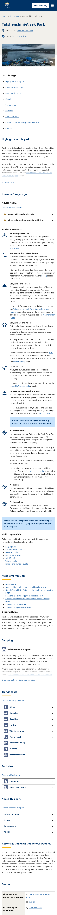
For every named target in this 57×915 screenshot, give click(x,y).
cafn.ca (32, 902)
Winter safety (11, 561)
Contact (8, 128)
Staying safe (10, 546)
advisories (14, 248)
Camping (9, 99)
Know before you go (14, 87)
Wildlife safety (11, 558)
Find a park (14, 16)
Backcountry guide (13, 555)
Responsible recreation (15, 549)
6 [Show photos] (51, 62)
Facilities (9, 111)
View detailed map (25, 30)
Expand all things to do (13, 700)
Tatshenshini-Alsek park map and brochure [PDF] (26, 587)
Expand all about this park (14, 807)
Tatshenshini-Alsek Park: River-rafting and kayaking (30, 674)
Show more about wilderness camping (19, 680)
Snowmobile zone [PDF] (15, 604)
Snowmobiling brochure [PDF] (18, 607)
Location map (11, 584)
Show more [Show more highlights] (8, 182)
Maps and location (13, 93)
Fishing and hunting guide (16, 564)
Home (4, 16)
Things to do (10, 105)
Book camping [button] (40, 5)
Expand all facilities (11, 775)
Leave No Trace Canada (20, 386)
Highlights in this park (14, 81)
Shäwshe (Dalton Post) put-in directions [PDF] (24, 596)
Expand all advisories (12, 207)
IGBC (51, 352)
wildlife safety (19, 361)
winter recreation (37, 471)
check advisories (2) (20, 36)
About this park (12, 116)
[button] (52, 5)
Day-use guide (11, 552)
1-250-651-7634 (43, 413)
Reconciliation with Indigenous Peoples (22, 122)
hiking (44, 276)
